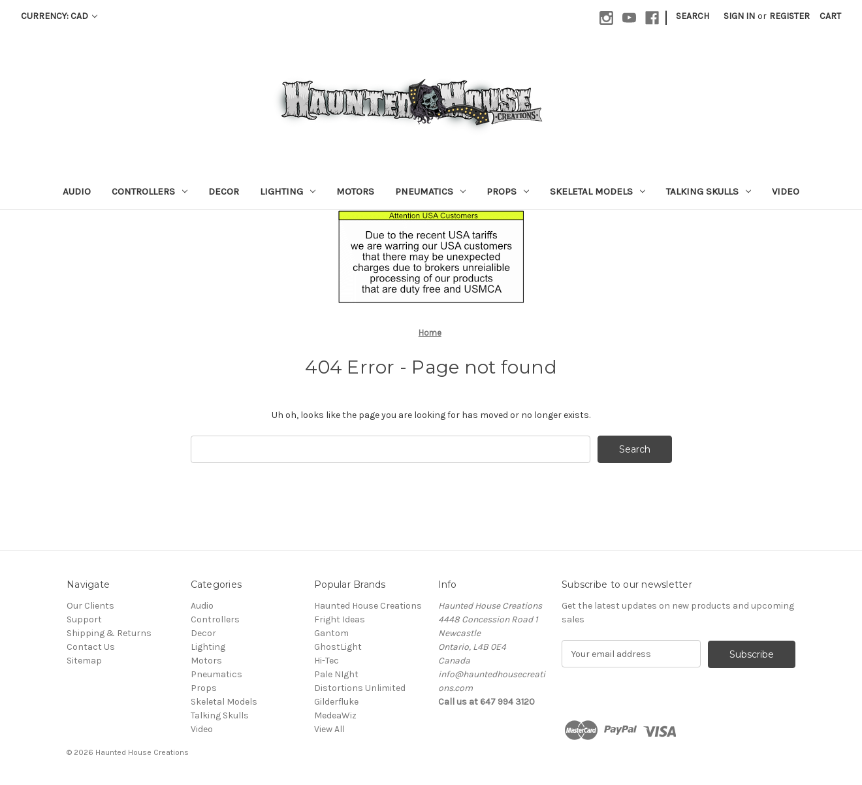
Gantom (331, 633)
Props (508, 191)
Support (84, 619)
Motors (355, 191)
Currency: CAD (59, 16)
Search (692, 16)
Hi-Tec (326, 660)
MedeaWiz (335, 715)
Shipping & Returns (109, 633)
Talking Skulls (708, 191)
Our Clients (90, 605)
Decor (223, 191)
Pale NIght (336, 674)
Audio (77, 191)
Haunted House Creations (368, 605)
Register (789, 16)
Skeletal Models (597, 191)
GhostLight (338, 646)
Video (785, 191)
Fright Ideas (339, 619)
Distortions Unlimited (360, 688)
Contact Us (91, 646)
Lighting (287, 191)
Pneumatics (430, 191)
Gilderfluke (336, 701)
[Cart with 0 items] (830, 16)
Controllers (149, 191)
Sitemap (84, 660)
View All (329, 729)
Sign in (739, 16)
